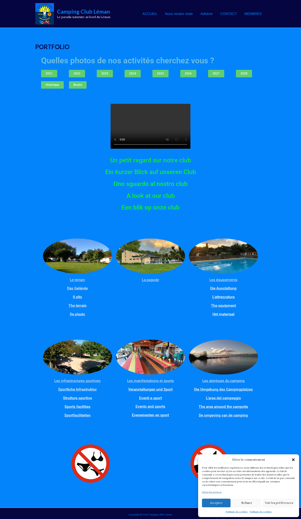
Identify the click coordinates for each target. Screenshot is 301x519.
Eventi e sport (150, 396)
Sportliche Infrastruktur (78, 388)
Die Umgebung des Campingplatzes (223, 388)
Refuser (246, 503)
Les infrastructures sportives (77, 380)
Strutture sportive (77, 396)
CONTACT (229, 14)
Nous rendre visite (181, 14)
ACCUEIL (153, 14)
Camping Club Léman (83, 11)
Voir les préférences (279, 503)
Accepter (216, 503)
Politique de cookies (237, 511)
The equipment (223, 305)
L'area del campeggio (223, 396)
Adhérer (208, 14)
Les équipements (223, 279)
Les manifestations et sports (150, 380)
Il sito (77, 296)
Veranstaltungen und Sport (150, 388)
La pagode (150, 279)
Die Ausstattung (223, 288)
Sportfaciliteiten (77, 413)
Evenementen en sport (150, 413)
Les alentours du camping (223, 380)
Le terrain (77, 279)
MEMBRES (253, 14)
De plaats (77, 313)
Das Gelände (77, 288)
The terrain (77, 305)
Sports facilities (77, 405)
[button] (293, 458)
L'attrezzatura (223, 296)
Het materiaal (223, 313)
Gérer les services (212, 492)
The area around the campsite (223, 405)
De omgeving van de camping (223, 413)
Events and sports (150, 405)
